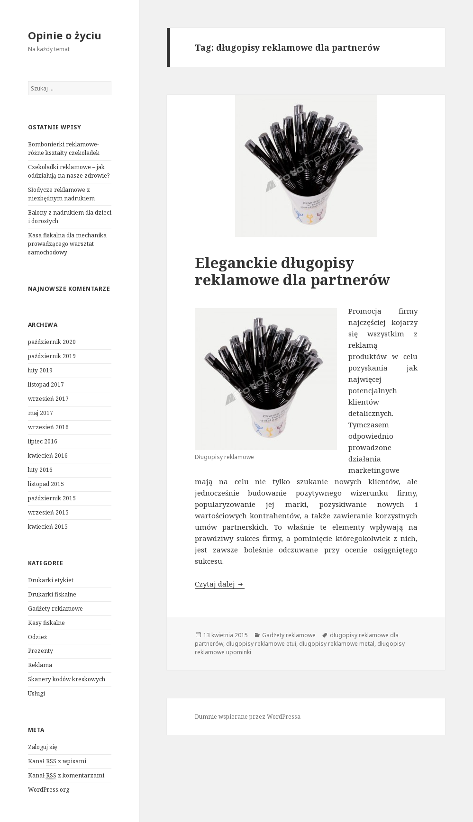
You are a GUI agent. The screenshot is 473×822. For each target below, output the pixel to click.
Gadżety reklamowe (55, 609)
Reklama (40, 665)
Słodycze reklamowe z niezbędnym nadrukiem (61, 194)
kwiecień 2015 (48, 527)
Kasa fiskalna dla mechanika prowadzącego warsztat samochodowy (67, 243)
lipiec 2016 (42, 441)
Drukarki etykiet (50, 580)
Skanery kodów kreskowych (66, 679)
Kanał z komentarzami (66, 775)
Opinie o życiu (64, 35)
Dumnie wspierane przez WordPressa (247, 717)
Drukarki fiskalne (52, 594)
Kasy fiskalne (46, 623)
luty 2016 (40, 470)
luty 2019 (40, 370)
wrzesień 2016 (48, 427)
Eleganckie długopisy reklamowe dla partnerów (292, 271)
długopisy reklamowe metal (336, 644)
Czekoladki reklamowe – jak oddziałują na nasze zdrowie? (68, 171)
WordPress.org (48, 790)
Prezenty (40, 651)
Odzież (37, 637)
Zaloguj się (42, 747)
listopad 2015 (46, 484)
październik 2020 (52, 342)
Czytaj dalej (220, 583)
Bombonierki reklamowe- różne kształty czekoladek (64, 148)
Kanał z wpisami (57, 761)
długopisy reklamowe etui (261, 644)
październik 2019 (52, 356)
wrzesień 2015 (48, 512)
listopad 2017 (46, 384)
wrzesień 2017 (48, 399)
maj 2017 (40, 413)
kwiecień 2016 (48, 456)
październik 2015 (52, 498)
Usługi (36, 693)
